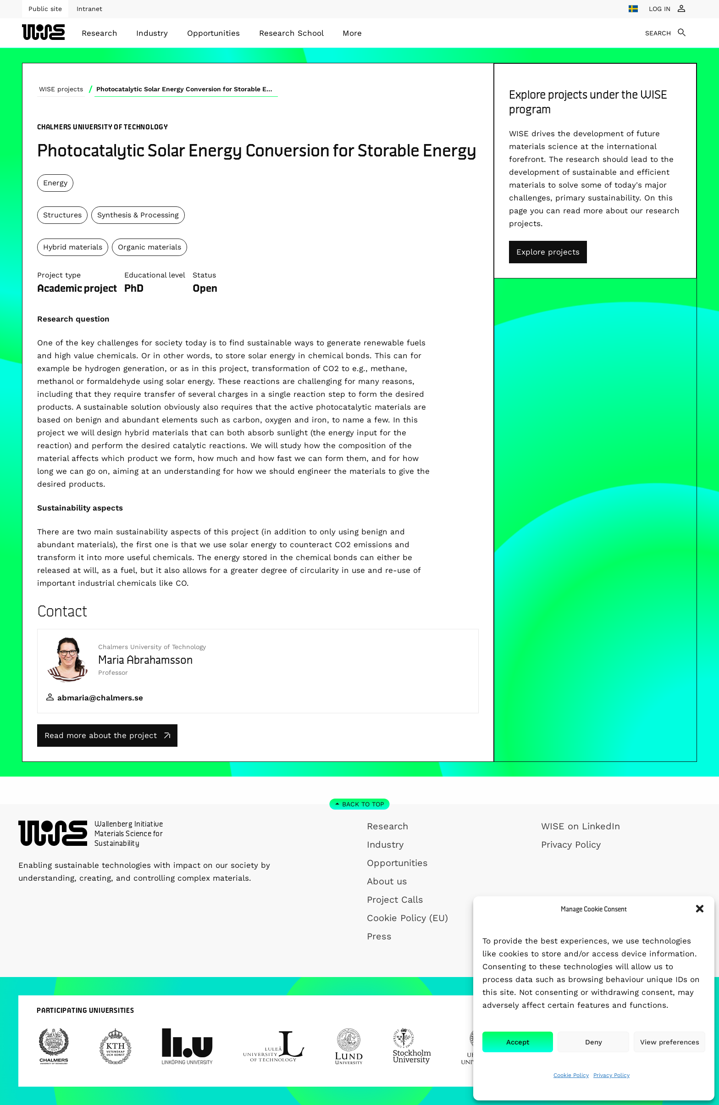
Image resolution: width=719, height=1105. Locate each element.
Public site (45, 8)
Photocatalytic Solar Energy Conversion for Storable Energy (187, 89)
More (352, 33)
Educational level (154, 275)
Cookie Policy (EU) (407, 917)
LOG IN (659, 8)
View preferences (669, 1042)
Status (204, 275)
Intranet (89, 8)
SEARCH (658, 33)
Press (379, 936)
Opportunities (213, 33)
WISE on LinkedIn (580, 826)
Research (99, 33)
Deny (593, 1042)
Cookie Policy (571, 1075)
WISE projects (61, 89)
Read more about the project (107, 735)
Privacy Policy (611, 1075)
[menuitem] (99, 33)
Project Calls (395, 899)
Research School (291, 33)
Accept (517, 1042)
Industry (152, 33)
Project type (59, 275)
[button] (699, 908)
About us (387, 881)
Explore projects (548, 251)
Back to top (363, 804)
